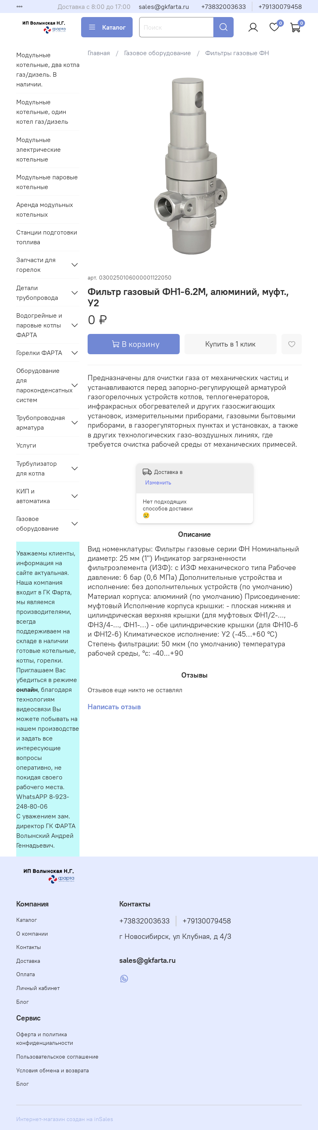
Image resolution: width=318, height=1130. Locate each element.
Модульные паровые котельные (47, 182)
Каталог (107, 27)
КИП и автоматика (33, 496)
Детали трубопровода (37, 292)
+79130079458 (280, 6)
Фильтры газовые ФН (237, 53)
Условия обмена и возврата (52, 1070)
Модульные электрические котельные (38, 149)
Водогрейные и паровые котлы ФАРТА (39, 325)
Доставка (28, 960)
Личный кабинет (38, 988)
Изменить (158, 482)
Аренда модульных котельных (44, 209)
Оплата (25, 974)
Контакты (28, 947)
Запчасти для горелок (36, 264)
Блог (22, 1001)
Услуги (26, 445)
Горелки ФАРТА (39, 353)
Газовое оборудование (157, 53)
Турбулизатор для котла (36, 468)
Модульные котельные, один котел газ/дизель (42, 111)
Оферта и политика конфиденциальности (44, 1039)
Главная (99, 53)
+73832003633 (223, 6)
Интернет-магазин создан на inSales (64, 1119)
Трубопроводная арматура (40, 422)
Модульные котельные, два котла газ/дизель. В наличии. (48, 69)
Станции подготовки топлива (46, 237)
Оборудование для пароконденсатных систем (41, 385)
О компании (32, 933)
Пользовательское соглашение (57, 1056)
